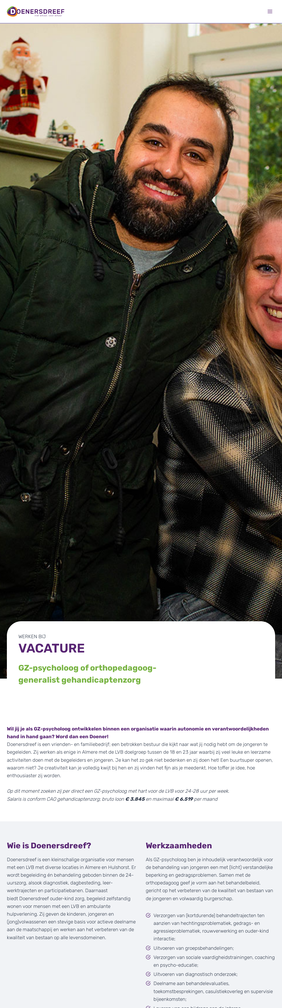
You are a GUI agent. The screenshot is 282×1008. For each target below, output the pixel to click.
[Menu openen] (270, 11)
